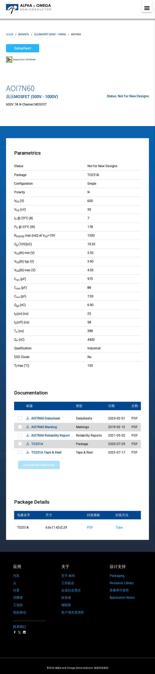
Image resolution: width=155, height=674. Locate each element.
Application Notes (122, 596)
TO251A (37, 444)
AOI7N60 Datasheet (45, 418)
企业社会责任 (71, 589)
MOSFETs (23, 34)
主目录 (9, 34)
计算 (16, 590)
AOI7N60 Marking (44, 427)
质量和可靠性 (119, 587)
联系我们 (19, 625)
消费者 (18, 599)
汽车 (16, 574)
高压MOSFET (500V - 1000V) (50, 34)
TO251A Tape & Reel (46, 452)
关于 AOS (68, 573)
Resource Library (122, 579)
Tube (119, 527)
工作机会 (67, 581)
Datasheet (22, 48)
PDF (90, 527)
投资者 (66, 597)
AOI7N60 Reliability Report (50, 435)
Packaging (117, 571)
